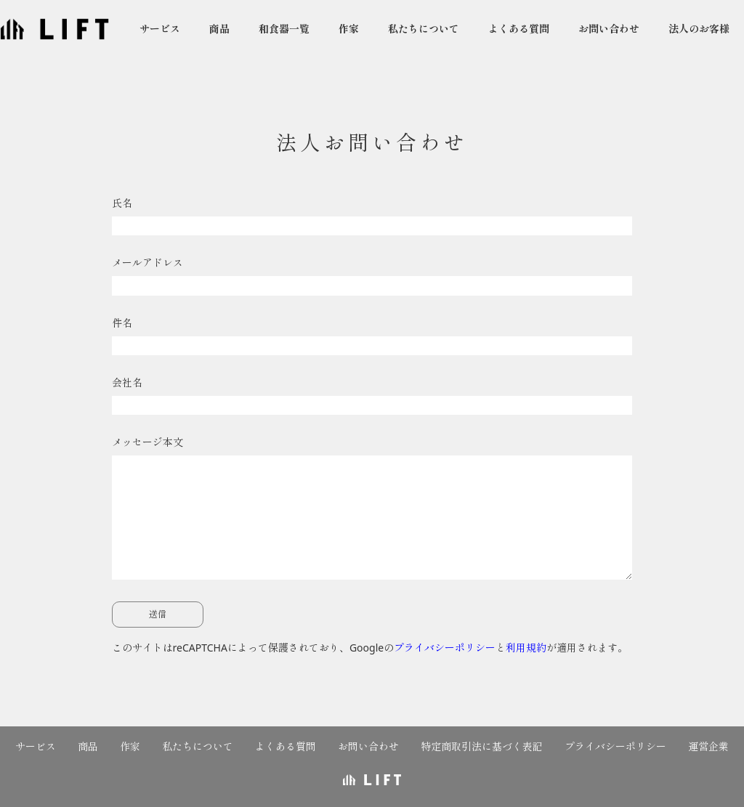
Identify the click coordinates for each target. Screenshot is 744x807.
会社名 (372, 399)
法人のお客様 (698, 29)
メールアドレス (372, 279)
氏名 (372, 219)
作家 (349, 29)
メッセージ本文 (372, 511)
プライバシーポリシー (445, 647)
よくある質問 (518, 29)
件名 (372, 339)
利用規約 (526, 647)
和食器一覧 (284, 29)
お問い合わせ (608, 29)
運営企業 (708, 746)
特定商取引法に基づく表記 (482, 746)
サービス (160, 29)
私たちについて (423, 29)
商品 (219, 29)
